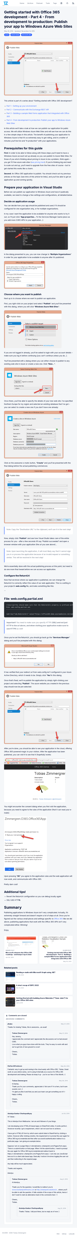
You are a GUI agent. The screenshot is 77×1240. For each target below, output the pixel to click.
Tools (48, 3)
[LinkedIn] (61, 3)
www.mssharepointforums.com (23, 1190)
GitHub (64, 1234)
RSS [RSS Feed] (58, 1234)
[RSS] (73, 3)
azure (7, 35)
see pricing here (38, 162)
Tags (55, 3)
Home (22, 3)
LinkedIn (72, 1234)
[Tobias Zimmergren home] (5, 3)
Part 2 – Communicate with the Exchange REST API (28, 110)
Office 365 (58, 919)
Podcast (39, 3)
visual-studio (15, 35)
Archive (30, 3)
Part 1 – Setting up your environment (22, 106)
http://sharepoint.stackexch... (47, 1190)
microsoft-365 (26, 35)
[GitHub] (67, 3)
